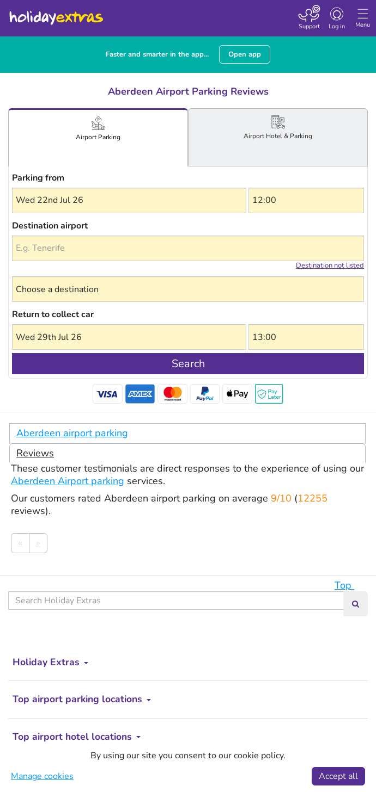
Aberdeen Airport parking (67, 480)
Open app (244, 54)
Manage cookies (42, 776)
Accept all (338, 776)
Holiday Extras (55, 13)
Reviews (35, 453)
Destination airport (50, 226)
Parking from (38, 178)
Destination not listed (330, 265)
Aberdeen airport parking (72, 433)
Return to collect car (53, 314)
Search (188, 363)
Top (350, 585)
